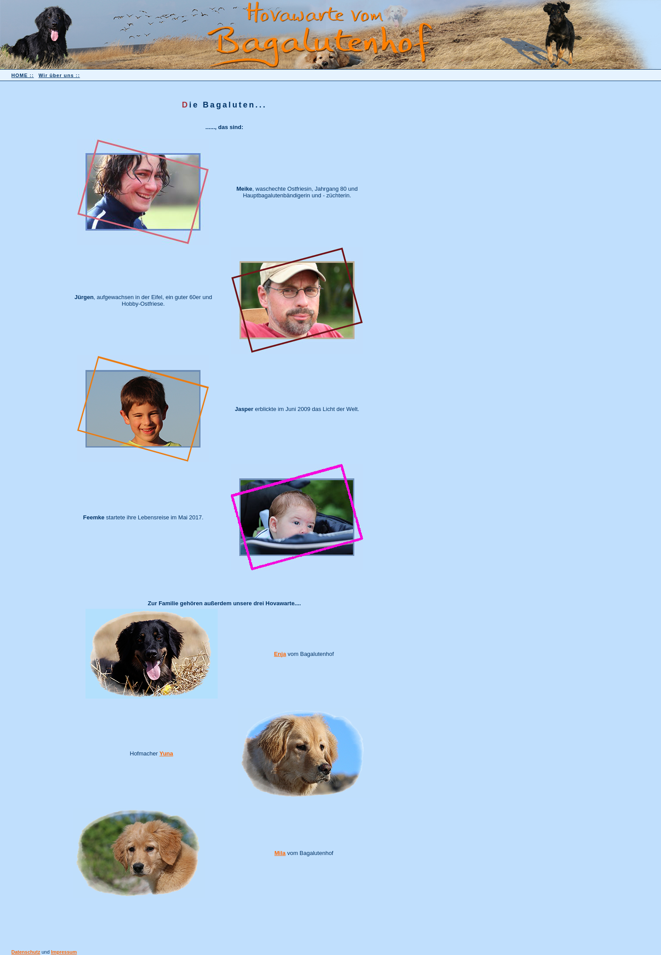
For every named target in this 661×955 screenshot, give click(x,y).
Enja (280, 654)
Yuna (166, 753)
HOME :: (22, 75)
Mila (280, 853)
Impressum (64, 952)
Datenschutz (25, 952)
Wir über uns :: (59, 75)
